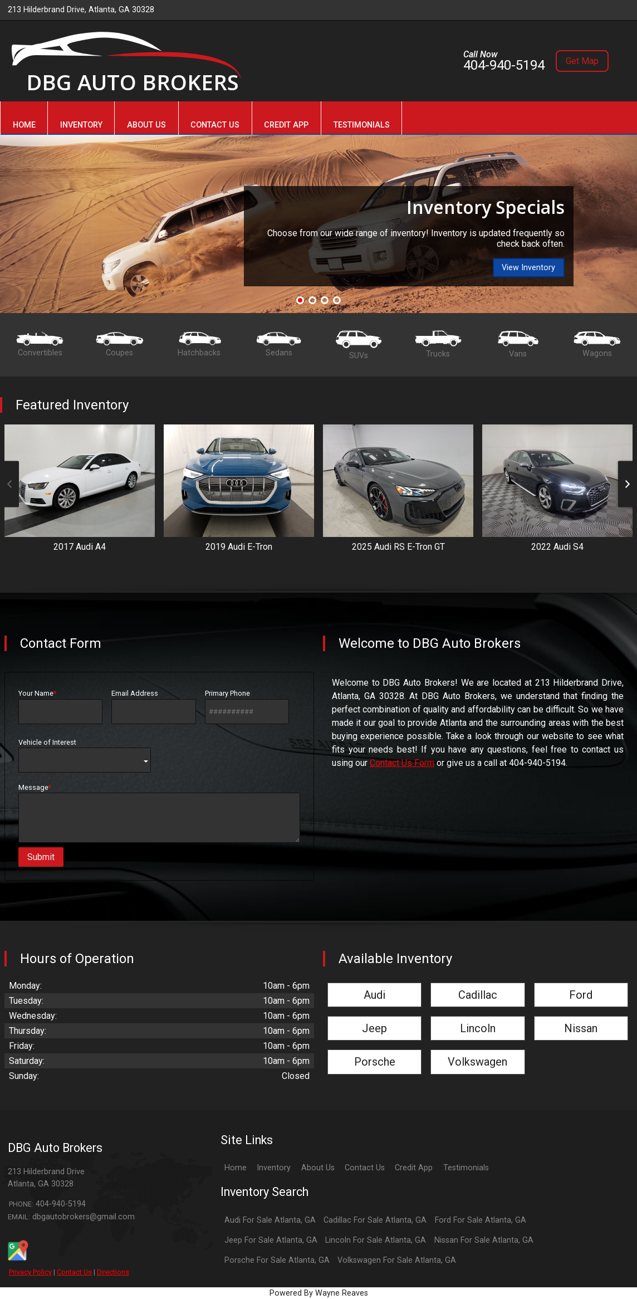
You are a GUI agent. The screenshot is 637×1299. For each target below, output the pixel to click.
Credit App (414, 1168)
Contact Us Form (402, 763)
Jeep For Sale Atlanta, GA (270, 1240)
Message (159, 813)
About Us (318, 1168)
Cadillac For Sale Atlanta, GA (375, 1220)
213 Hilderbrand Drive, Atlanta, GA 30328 (81, 9)
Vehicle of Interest (84, 755)
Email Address (153, 706)
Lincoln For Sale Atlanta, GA (375, 1240)
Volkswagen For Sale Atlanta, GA (396, 1260)
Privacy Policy (30, 1272)
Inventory (274, 1168)
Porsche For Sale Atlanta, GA (277, 1260)
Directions (113, 1272)
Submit (41, 857)
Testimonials (466, 1168)
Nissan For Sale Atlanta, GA (483, 1240)
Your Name (60, 706)
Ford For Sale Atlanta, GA (480, 1220)
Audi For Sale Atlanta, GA (270, 1220)
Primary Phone (247, 706)
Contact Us (74, 1272)
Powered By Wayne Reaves (319, 1293)
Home (235, 1168)
